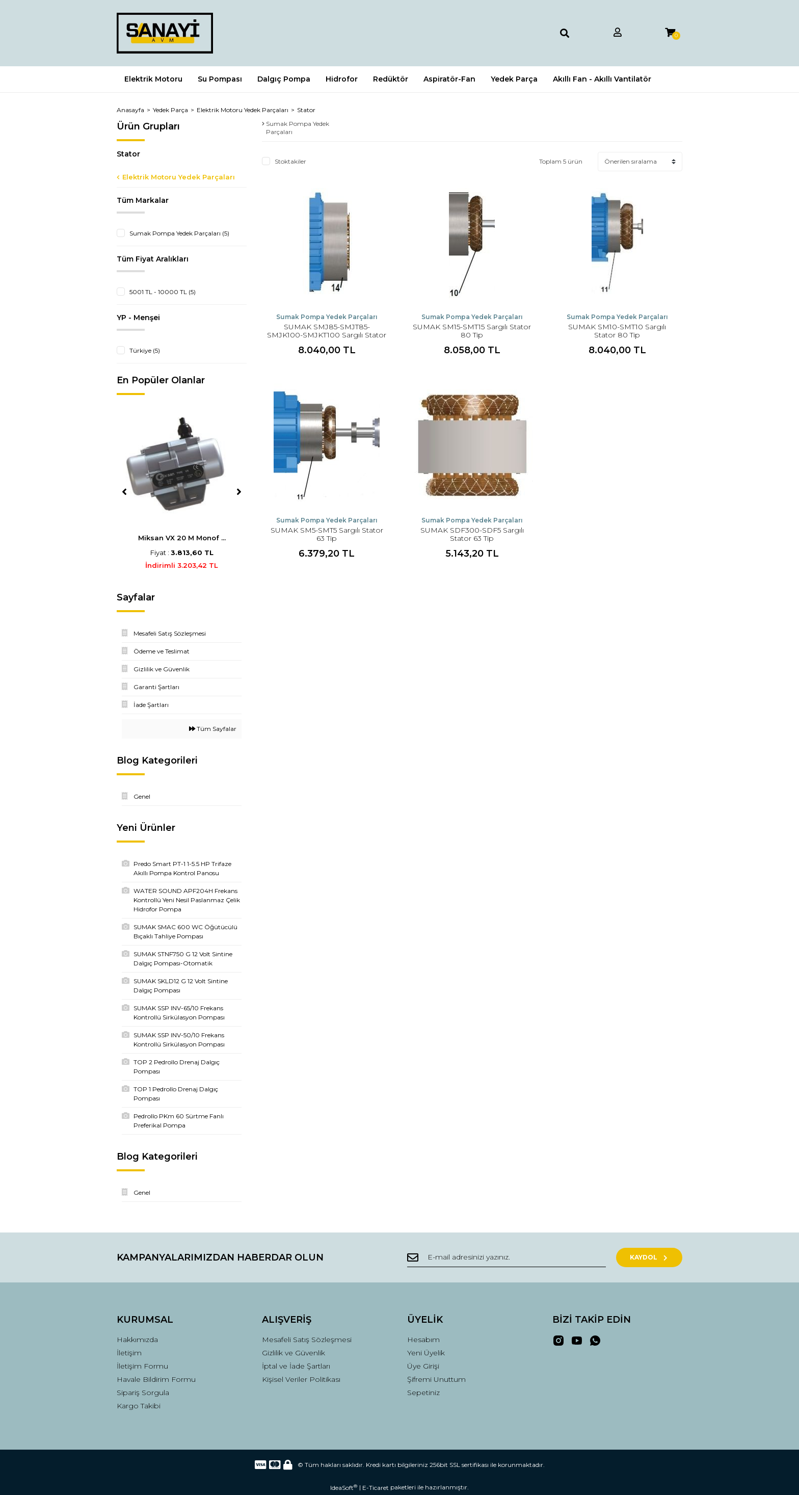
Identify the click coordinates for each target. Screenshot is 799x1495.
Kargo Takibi (139, 1405)
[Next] (239, 492)
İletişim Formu (142, 1366)
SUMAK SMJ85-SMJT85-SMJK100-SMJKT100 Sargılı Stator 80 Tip (326, 335)
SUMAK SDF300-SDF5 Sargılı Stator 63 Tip (472, 534)
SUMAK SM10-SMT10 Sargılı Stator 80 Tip (617, 330)
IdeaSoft (343, 1487)
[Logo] (165, 33)
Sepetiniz (423, 1392)
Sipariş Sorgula (143, 1392)
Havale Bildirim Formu (156, 1379)
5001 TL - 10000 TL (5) (162, 292)
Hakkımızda (137, 1339)
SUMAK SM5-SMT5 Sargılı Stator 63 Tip (327, 534)
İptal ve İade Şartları (296, 1366)
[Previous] (124, 492)
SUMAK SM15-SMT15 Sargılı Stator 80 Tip (472, 330)
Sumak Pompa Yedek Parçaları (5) (179, 233)
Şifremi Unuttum (436, 1379)
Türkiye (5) (144, 350)
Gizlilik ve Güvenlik (293, 1352)
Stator (306, 110)
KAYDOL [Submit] (649, 1257)
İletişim (129, 1352)
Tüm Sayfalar (212, 728)
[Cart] (670, 33)
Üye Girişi (423, 1366)
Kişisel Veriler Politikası (301, 1379)
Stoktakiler (290, 161)
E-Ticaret (375, 1487)
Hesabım (423, 1339)
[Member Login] (618, 33)
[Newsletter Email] (506, 1257)
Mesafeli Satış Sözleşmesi (307, 1339)
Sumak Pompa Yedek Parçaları (327, 317)
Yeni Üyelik (426, 1352)
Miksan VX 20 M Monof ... (182, 538)
